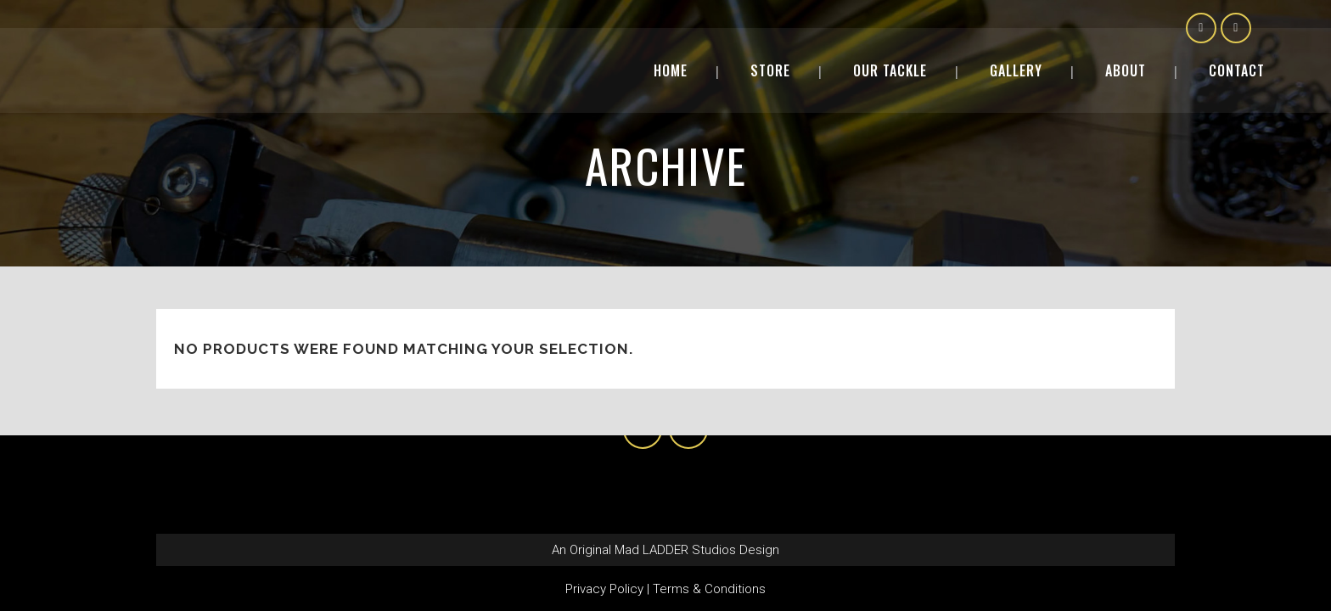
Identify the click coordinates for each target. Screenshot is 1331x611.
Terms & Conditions (709, 589)
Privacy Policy (604, 589)
